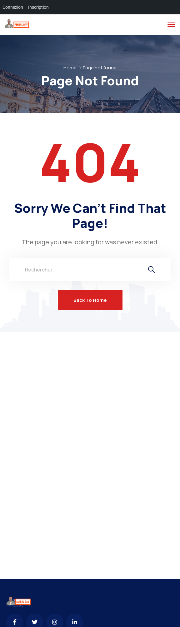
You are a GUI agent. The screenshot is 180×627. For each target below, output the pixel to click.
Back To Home (90, 300)
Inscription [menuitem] (38, 7)
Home (70, 67)
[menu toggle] (171, 24)
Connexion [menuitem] (12, 7)
